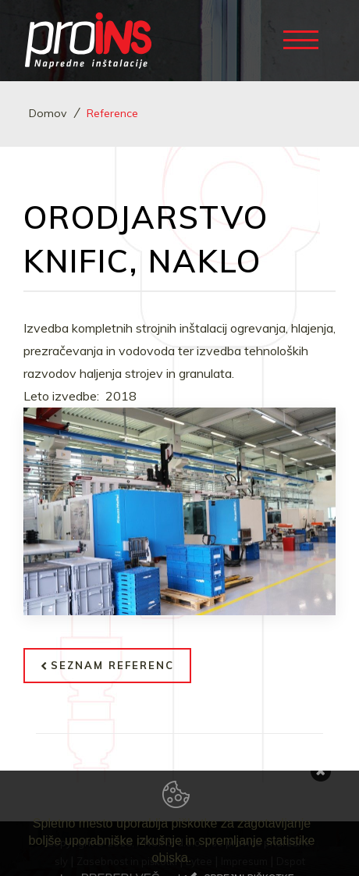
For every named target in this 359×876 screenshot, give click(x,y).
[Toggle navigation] (304, 38)
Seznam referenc (107, 665)
